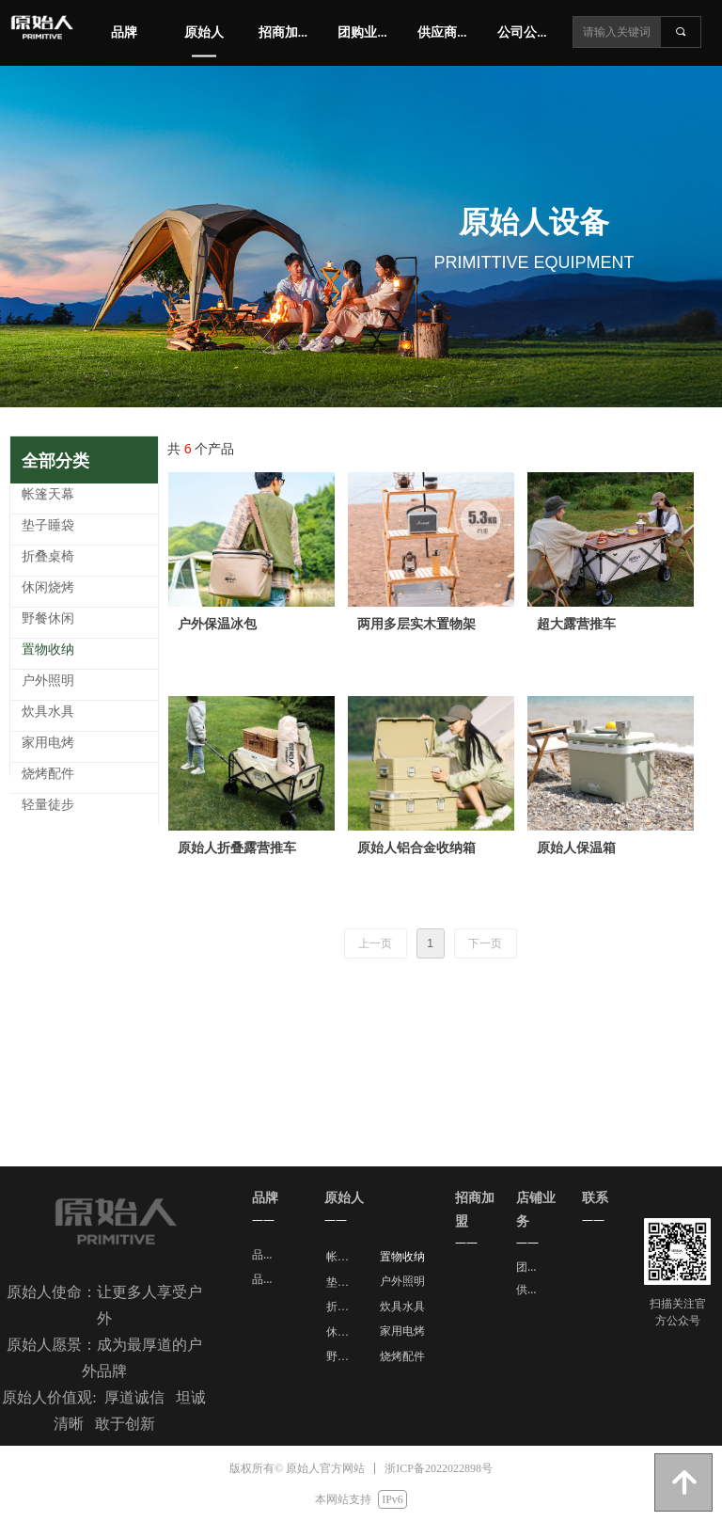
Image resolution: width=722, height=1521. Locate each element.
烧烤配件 (402, 1356)
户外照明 (402, 1281)
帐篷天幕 (345, 1256)
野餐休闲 (345, 1356)
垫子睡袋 (345, 1282)
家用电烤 (402, 1331)
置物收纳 (402, 1256)
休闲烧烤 (345, 1332)
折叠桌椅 (345, 1306)
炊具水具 (402, 1306)
